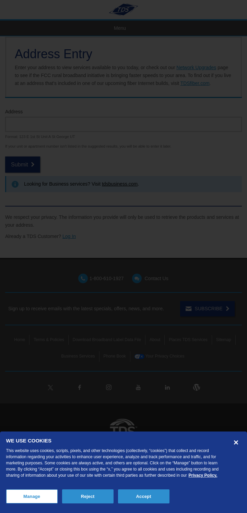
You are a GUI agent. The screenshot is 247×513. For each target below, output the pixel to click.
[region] (123, 472)
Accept (143, 496)
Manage (31, 496)
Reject (88, 496)
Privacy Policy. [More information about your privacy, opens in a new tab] (203, 475)
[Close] (236, 442)
